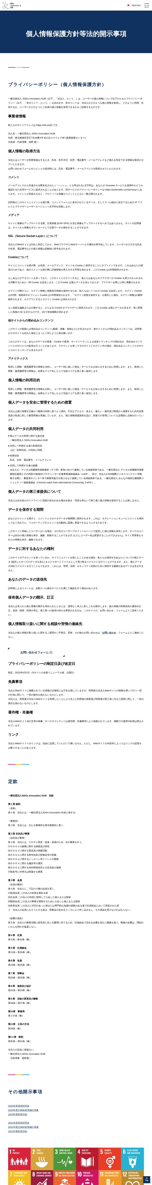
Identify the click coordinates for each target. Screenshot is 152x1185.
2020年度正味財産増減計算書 (23, 1110)
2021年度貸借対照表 (18, 1123)
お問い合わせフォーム (34, 652)
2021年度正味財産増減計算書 (23, 1127)
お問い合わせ (109, 632)
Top (146, 1180)
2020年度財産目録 (17, 1114)
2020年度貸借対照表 (18, 1106)
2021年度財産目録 (17, 1131)
